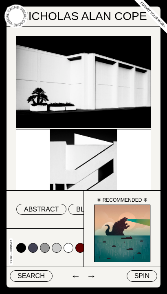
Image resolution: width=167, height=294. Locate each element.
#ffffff (68, 248)
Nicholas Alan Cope (83, 16)
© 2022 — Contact (11, 251)
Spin (141, 275)
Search (31, 275)
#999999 (45, 248)
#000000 (21, 248)
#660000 (80, 248)
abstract (41, 209)
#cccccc (57, 248)
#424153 (33, 248)
